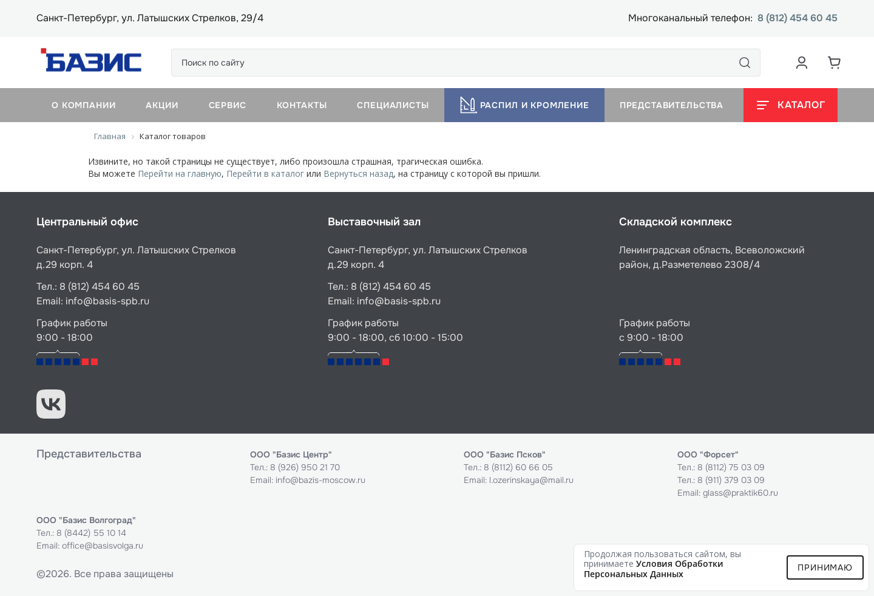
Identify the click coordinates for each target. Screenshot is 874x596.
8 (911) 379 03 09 (731, 479)
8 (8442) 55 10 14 (91, 532)
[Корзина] (835, 63)
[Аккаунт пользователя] (802, 63)
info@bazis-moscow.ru (320, 479)
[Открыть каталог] (791, 105)
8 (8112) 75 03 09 (731, 467)
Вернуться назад (358, 173)
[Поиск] (745, 63)
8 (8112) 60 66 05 (518, 467)
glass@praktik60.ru (740, 492)
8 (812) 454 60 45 (797, 18)
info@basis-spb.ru (107, 301)
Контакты (302, 105)
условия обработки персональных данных (653, 569)
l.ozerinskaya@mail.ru (531, 479)
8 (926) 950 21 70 (305, 467)
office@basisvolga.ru (102, 545)
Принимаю (825, 567)
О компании (83, 105)
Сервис (227, 105)
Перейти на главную (180, 173)
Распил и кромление (524, 105)
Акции (162, 105)
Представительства (671, 105)
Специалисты (393, 105)
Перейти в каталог (265, 173)
